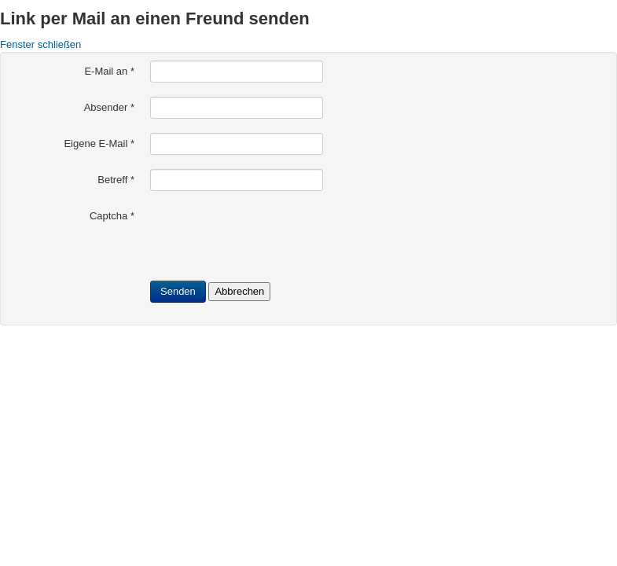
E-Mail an (109, 71)
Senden (178, 291)
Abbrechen (239, 291)
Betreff (115, 180)
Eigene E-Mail (99, 143)
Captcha (112, 216)
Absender (109, 107)
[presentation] (269, 235)
